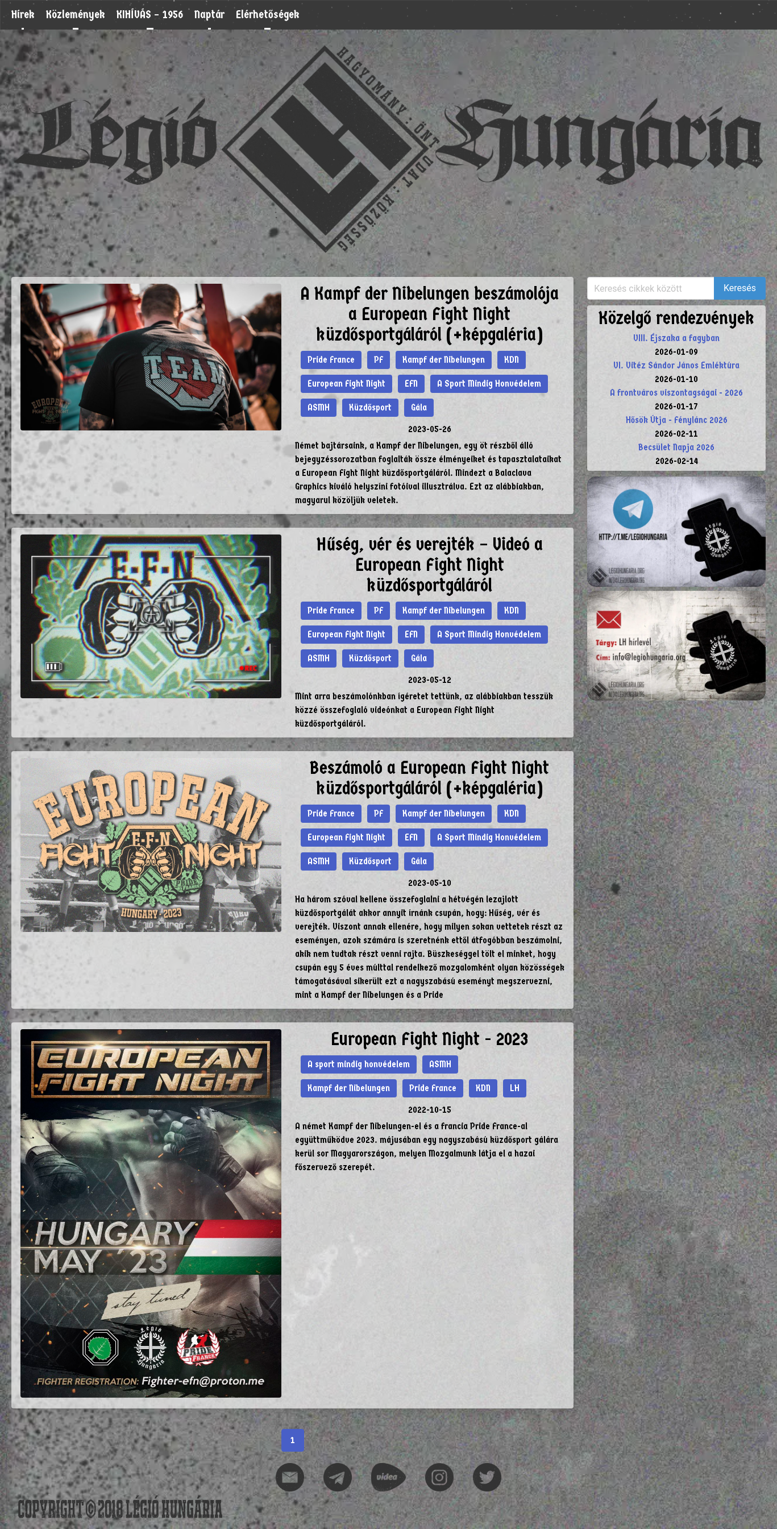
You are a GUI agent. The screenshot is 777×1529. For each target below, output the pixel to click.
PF (378, 359)
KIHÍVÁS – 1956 (150, 14)
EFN (411, 383)
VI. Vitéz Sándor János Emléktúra (676, 365)
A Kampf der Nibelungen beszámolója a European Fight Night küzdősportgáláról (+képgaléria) (429, 314)
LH (515, 1088)
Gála (419, 407)
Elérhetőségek (268, 14)
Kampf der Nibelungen (443, 359)
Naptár (209, 14)
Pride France (331, 359)
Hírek (23, 14)
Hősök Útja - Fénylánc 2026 (677, 420)
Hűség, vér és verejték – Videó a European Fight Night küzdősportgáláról (430, 565)
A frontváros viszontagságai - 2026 (676, 392)
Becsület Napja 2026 (676, 447)
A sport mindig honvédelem (359, 1064)
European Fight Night (346, 383)
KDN (511, 359)
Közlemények (75, 14)
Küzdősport (370, 407)
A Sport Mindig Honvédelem (489, 383)
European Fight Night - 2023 (429, 1039)
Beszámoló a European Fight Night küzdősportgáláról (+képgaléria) (429, 778)
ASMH (319, 407)
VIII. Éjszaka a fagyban (676, 338)
